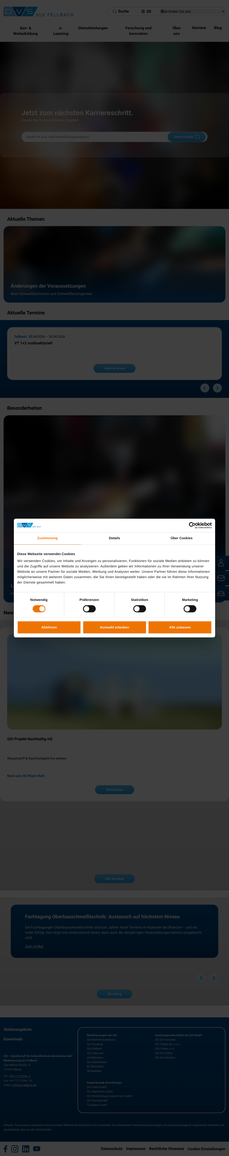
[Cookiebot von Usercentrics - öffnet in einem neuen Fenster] (192, 525)
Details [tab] (114, 538)
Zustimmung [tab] (47, 538)
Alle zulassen (180, 627)
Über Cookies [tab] (182, 538)
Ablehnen (49, 627)
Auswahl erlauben (114, 627)
